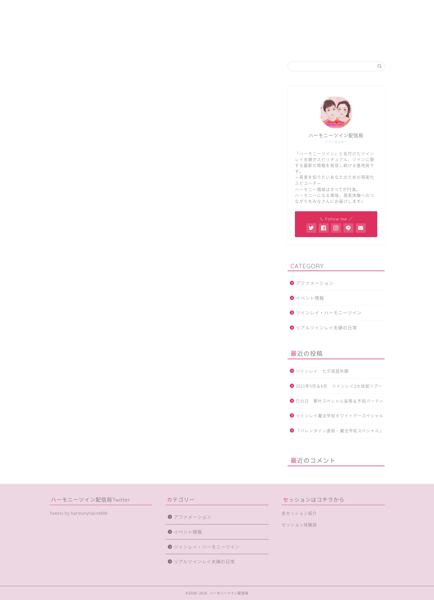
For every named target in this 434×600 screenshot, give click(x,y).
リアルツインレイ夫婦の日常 (326, 327)
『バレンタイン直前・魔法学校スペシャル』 (340, 430)
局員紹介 (188, 46)
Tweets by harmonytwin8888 (78, 513)
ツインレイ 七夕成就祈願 (324, 371)
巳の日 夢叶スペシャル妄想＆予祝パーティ (339, 401)
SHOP (355, 46)
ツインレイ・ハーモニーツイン (329, 312)
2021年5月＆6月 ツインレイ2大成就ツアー (339, 386)
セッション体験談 (299, 524)
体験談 (299, 46)
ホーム (77, 46)
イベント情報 (310, 297)
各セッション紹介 (243, 46)
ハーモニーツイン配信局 (217, 19)
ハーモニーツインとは (133, 46)
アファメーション (314, 282)
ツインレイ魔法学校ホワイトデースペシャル (339, 415)
